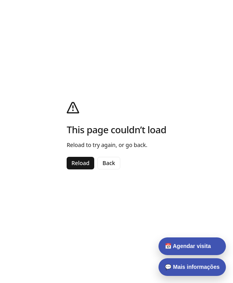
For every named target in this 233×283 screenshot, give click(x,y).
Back (109, 163)
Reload (80, 163)
